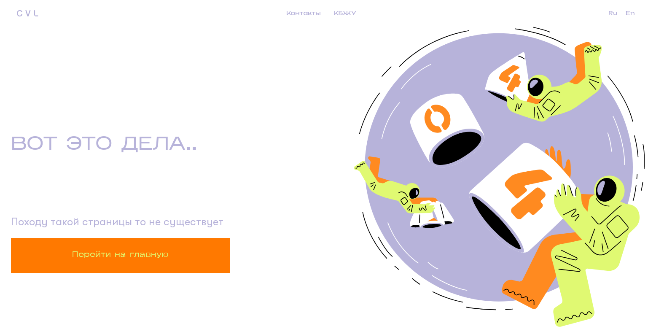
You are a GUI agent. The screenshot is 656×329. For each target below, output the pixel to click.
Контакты (303, 12)
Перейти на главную (120, 255)
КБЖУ (344, 12)
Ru (612, 12)
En (630, 12)
